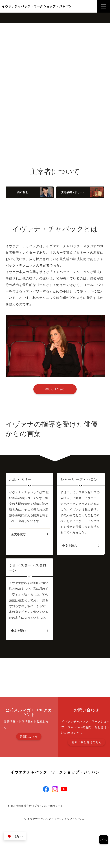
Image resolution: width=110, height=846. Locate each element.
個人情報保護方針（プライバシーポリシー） (36, 811)
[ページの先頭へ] (103, 839)
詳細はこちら (29, 736)
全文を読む (18, 534)
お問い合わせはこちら (86, 742)
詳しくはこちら (55, 389)
